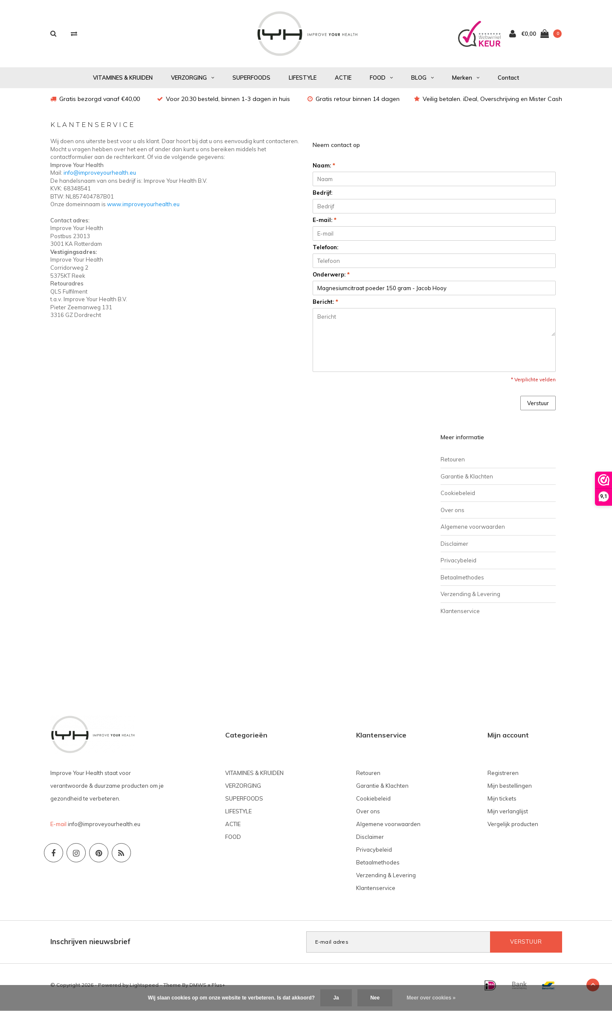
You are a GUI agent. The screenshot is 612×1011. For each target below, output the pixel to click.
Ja (336, 998)
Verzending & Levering (470, 598)
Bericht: (325, 305)
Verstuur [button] (538, 407)
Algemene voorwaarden (473, 530)
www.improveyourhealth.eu (143, 208)
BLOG (422, 81)
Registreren (503, 777)
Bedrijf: (322, 196)
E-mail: (324, 224)
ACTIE (343, 81)
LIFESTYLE (302, 81)
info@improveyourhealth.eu (100, 176)
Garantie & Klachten (467, 480)
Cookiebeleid (458, 497)
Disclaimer (454, 547)
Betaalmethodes (462, 581)
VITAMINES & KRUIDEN (123, 81)
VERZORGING (192, 81)
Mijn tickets (501, 802)
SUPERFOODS (251, 81)
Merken (465, 81)
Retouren (453, 463)
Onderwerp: (331, 278)
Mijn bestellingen (509, 789)
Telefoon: (325, 251)
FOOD (381, 81)
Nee (375, 998)
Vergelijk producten (512, 828)
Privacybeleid (458, 564)
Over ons (452, 514)
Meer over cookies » (431, 998)
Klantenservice (460, 615)
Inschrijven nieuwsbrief (90, 945)
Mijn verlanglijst (507, 815)
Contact (508, 81)
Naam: (324, 169)
